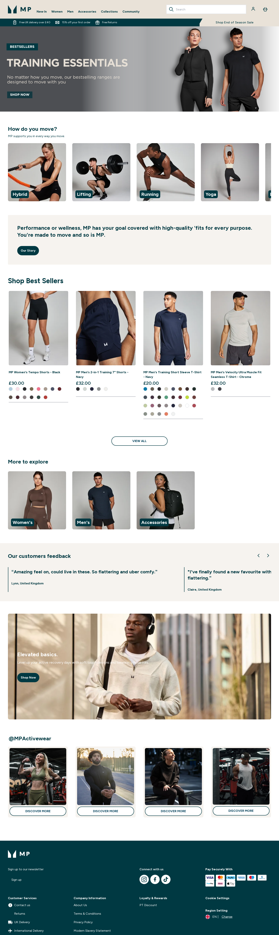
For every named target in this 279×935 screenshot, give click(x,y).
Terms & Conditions (87, 913)
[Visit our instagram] (144, 879)
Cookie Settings (217, 898)
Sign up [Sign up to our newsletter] (16, 880)
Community (131, 11)
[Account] (253, 9)
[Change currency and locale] (218, 916)
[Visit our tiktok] (165, 879)
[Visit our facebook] (155, 879)
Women (57, 11)
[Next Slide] (268, 555)
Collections (109, 11)
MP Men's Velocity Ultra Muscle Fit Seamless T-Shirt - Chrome (236, 374)
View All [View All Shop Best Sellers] (139, 441)
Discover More (38, 811)
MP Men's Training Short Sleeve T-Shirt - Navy (172, 374)
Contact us (19, 905)
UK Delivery (19, 922)
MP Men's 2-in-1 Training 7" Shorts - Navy (102, 374)
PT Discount (148, 905)
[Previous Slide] (259, 555)
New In (42, 11)
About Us (80, 905)
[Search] (171, 9)
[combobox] (206, 9)
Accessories (87, 11)
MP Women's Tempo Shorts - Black (34, 372)
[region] (139, 173)
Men (70, 11)
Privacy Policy (83, 922)
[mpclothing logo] (19, 9)
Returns (16, 913)
